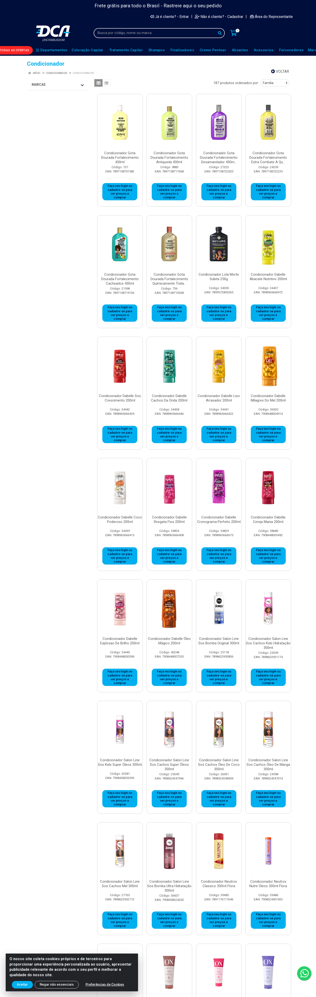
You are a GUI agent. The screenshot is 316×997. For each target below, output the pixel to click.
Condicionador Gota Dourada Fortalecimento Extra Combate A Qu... (268, 157)
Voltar (280, 71)
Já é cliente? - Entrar (169, 16)
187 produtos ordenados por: (236, 83)
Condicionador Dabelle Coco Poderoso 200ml (120, 519)
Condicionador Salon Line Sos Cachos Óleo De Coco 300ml (219, 764)
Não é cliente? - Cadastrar (219, 16)
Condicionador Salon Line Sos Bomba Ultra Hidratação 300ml (169, 886)
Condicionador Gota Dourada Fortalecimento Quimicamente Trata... (169, 279)
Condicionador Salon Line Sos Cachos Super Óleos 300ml (169, 764)
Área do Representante (271, 16)
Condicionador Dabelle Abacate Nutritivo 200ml (268, 276)
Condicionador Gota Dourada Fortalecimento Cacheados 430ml (120, 279)
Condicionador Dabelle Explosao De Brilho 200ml (119, 641)
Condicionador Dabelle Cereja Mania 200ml (268, 519)
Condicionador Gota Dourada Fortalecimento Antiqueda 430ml (169, 157)
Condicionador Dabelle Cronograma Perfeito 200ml (219, 519)
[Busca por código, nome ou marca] (154, 33)
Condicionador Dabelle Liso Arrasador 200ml (219, 398)
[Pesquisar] (220, 33)
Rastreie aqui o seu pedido (193, 6)
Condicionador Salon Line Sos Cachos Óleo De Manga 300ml (268, 764)
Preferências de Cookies (105, 985)
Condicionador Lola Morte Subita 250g (219, 276)
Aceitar (22, 985)
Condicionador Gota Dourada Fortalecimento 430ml (120, 157)
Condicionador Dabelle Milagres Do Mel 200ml (268, 398)
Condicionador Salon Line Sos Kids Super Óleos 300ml (120, 762)
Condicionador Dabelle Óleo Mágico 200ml (169, 641)
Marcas (58, 85)
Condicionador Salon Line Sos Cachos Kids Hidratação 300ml (268, 643)
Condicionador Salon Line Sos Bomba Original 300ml (218, 641)
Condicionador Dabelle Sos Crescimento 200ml (120, 398)
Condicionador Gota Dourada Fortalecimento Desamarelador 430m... (219, 157)
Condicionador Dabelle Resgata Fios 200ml (169, 519)
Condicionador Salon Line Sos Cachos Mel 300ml (120, 883)
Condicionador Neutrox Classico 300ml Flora (219, 883)
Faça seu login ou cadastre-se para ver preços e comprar (120, 191)
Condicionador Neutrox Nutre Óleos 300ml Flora (268, 883)
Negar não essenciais (57, 985)
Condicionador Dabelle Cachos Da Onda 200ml (169, 398)
